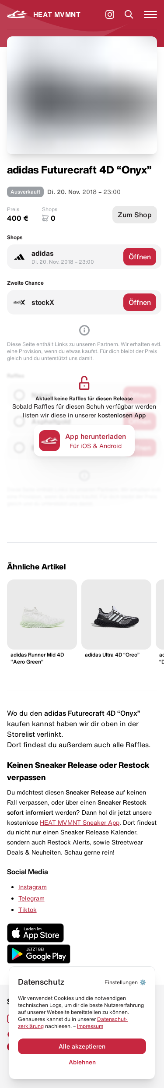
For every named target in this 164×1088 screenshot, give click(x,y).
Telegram (31, 898)
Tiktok (27, 910)
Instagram (32, 887)
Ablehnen (82, 1062)
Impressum (90, 1026)
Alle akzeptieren (82, 1046)
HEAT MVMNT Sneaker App (79, 823)
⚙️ (125, 982)
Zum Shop (135, 214)
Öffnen (140, 256)
